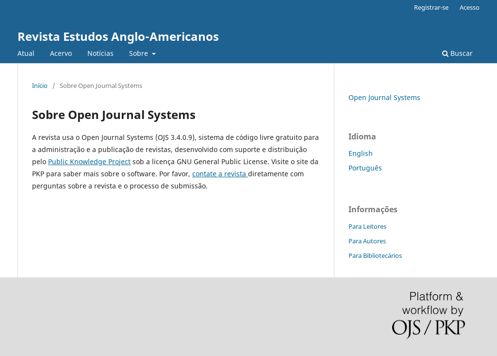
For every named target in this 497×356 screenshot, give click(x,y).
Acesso (470, 7)
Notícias (100, 53)
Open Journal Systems (384, 97)
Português (365, 167)
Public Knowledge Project (89, 161)
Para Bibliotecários (375, 255)
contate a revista (220, 173)
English (360, 153)
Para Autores (367, 241)
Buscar (457, 53)
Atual (25, 53)
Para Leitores (367, 226)
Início (40, 85)
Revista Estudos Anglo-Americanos (118, 36)
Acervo (61, 53)
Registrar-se (431, 7)
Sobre (139, 53)
